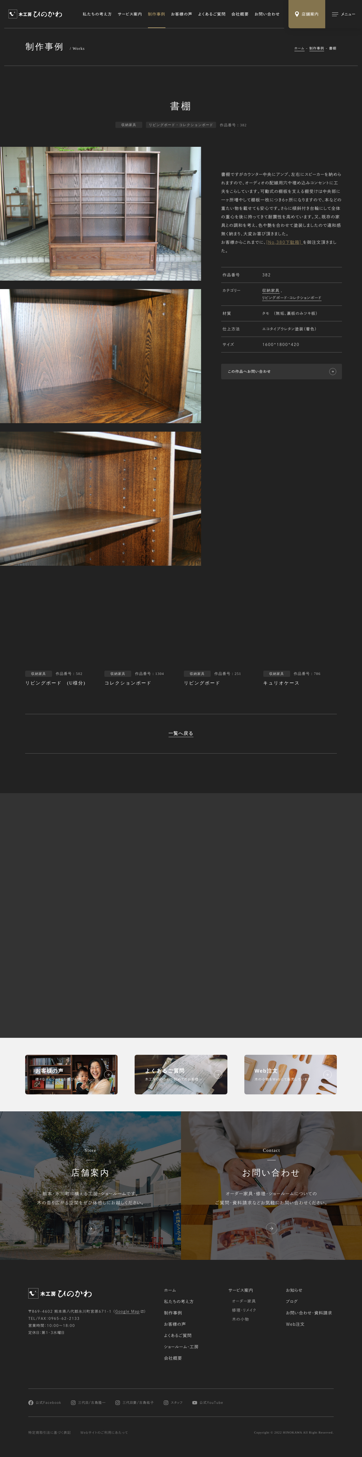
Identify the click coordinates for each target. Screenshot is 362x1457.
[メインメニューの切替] (343, 14)
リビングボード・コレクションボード (291, 299)
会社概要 (240, 14)
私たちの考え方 (97, 14)
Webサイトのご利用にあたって (104, 1432)
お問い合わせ (267, 14)
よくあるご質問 (212, 14)
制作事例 (156, 14)
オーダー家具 (244, 1301)
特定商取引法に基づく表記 (49, 1432)
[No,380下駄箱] (283, 243)
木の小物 (240, 1319)
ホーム (299, 48)
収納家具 (271, 291)
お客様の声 (182, 14)
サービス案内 (130, 14)
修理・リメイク (244, 1310)
